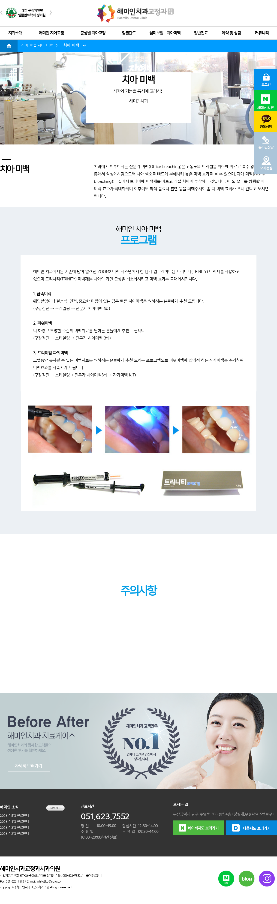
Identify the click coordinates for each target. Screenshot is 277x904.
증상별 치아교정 (92, 33)
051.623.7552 (105, 816)
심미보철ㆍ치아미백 (165, 33)
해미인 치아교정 (51, 33)
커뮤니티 (262, 33)
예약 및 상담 (231, 33)
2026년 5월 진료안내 (14, 815)
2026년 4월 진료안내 (14, 821)
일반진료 (201, 33)
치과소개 (15, 33)
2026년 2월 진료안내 (14, 833)
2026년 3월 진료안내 (14, 827)
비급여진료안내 (93, 875)
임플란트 (129, 33)
